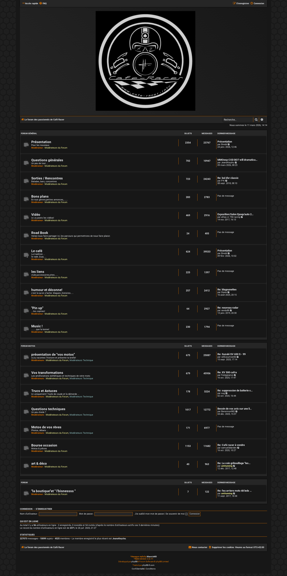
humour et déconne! (46, 290)
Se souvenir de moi (177, 514)
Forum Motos (28, 346)
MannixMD (152, 556)
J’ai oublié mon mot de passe (149, 514)
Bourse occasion (44, 445)
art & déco (39, 463)
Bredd (224, 144)
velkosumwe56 (228, 357)
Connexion (26, 509)
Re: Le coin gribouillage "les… (234, 463)
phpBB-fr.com (148, 565)
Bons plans (40, 196)
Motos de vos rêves (46, 427)
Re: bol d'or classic (228, 177)
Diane (224, 292)
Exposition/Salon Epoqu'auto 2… (235, 214)
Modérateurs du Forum (56, 147)
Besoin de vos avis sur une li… (234, 408)
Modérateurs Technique (81, 360)
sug (223, 393)
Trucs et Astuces (44, 391)
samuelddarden (229, 447)
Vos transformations (47, 373)
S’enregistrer (44, 509)
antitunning (226, 466)
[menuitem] (43, 3)
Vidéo (35, 215)
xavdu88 (225, 310)
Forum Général (29, 133)
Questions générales (47, 160)
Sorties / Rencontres (47, 178)
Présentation (41, 142)
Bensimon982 (228, 411)
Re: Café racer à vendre (231, 444)
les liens (37, 272)
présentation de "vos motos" (53, 354)
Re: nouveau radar (227, 307)
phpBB (134, 561)
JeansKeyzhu (227, 162)
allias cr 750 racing (230, 217)
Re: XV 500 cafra (227, 372)
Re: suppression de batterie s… (235, 390)
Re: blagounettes (227, 289)
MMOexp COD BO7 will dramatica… (237, 159)
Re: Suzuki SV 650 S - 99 (231, 354)
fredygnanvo (227, 375)
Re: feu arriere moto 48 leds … (234, 490)
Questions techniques (48, 409)
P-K (223, 180)
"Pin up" (37, 308)
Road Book (39, 233)
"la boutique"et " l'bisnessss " (53, 491)
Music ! (37, 326)
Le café (36, 251)
